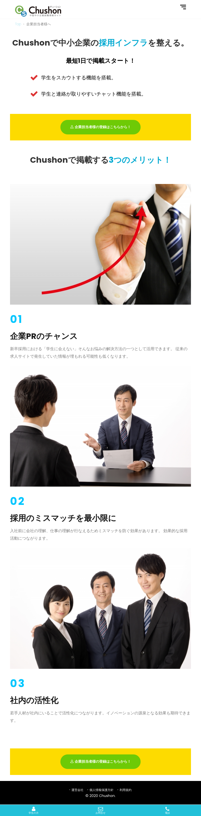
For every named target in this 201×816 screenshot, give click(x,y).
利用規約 (126, 790)
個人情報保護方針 (101, 790)
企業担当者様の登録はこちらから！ (100, 127)
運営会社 (77, 790)
